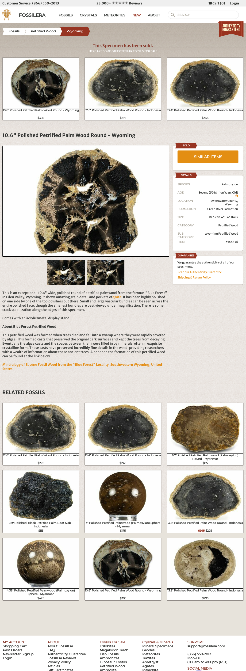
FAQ (51, 650)
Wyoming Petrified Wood (221, 233)
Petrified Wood (228, 225)
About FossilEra (60, 646)
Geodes (148, 650)
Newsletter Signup (18, 654)
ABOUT (154, 15)
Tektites (148, 658)
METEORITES (114, 15)
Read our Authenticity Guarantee (199, 272)
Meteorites (151, 654)
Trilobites (107, 646)
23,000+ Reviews (119, 3)
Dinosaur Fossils (113, 662)
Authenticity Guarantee (66, 654)
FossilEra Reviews (61, 658)
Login (234, 3)
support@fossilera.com (206, 646)
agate (116, 297)
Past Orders (12, 650)
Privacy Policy (59, 662)
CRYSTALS (88, 15)
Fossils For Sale (112, 642)
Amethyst (150, 662)
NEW (136, 15)
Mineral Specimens (157, 646)
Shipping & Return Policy (194, 277)
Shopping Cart (15, 646)
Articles (53, 666)
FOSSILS (66, 15)
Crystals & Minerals (157, 642)
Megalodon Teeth (114, 650)
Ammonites (109, 658)
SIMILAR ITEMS (208, 157)
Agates (148, 666)
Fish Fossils (109, 654)
